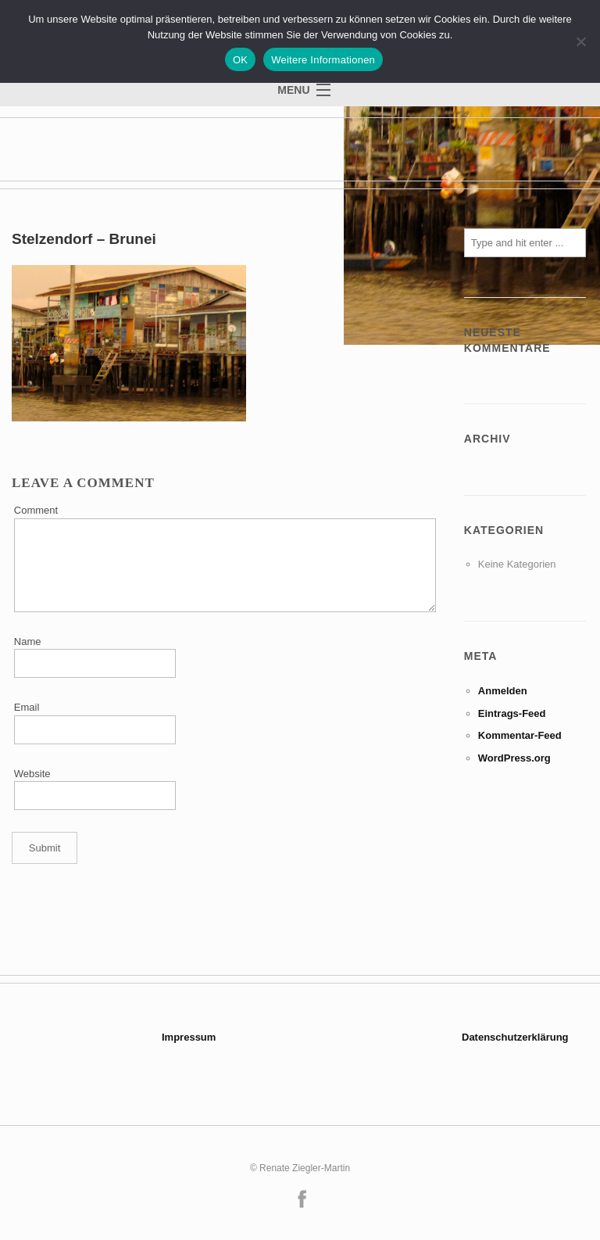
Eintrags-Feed (512, 713)
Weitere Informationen (323, 60)
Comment (36, 510)
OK (240, 60)
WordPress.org (514, 758)
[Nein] (580, 41)
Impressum (189, 1037)
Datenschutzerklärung (515, 1037)
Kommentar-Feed (520, 735)
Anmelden (502, 691)
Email (27, 707)
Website (32, 773)
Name (27, 641)
